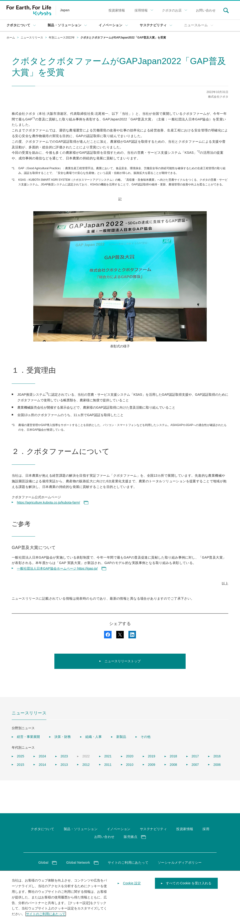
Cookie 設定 (132, 887)
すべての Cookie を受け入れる (188, 887)
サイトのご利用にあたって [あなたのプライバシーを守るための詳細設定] (45, 917)
